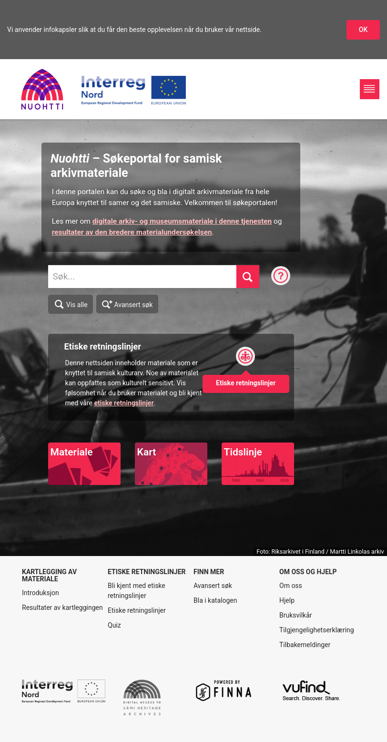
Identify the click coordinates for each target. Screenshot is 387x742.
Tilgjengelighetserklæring (316, 630)
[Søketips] (280, 277)
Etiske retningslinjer (137, 610)
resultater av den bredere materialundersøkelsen (132, 232)
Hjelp (287, 600)
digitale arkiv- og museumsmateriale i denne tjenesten (182, 221)
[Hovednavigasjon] (369, 89)
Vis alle (70, 304)
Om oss (290, 585)
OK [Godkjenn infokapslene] (363, 29)
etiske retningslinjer (123, 403)
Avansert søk (127, 304)
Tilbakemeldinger (304, 645)
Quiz (114, 625)
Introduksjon (40, 593)
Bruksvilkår (295, 615)
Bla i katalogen (215, 600)
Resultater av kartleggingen (62, 607)
